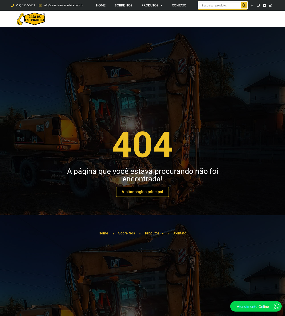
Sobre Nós (123, 5)
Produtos (152, 5)
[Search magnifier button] (244, 5)
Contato (179, 5)
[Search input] (221, 5)
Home (101, 5)
